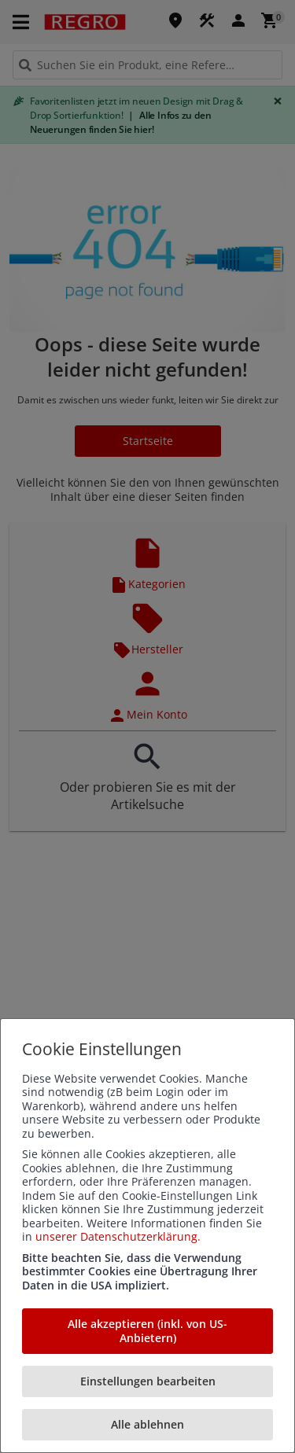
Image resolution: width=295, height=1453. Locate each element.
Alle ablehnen (147, 1424)
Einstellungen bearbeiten (148, 1381)
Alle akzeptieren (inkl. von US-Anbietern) (147, 1330)
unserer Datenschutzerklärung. (118, 1236)
